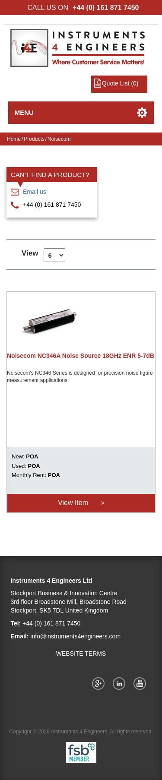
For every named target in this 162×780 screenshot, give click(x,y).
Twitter (120, 683)
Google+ (100, 683)
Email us (34, 191)
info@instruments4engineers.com (75, 636)
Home (14, 139)
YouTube (141, 683)
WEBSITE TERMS (81, 653)
